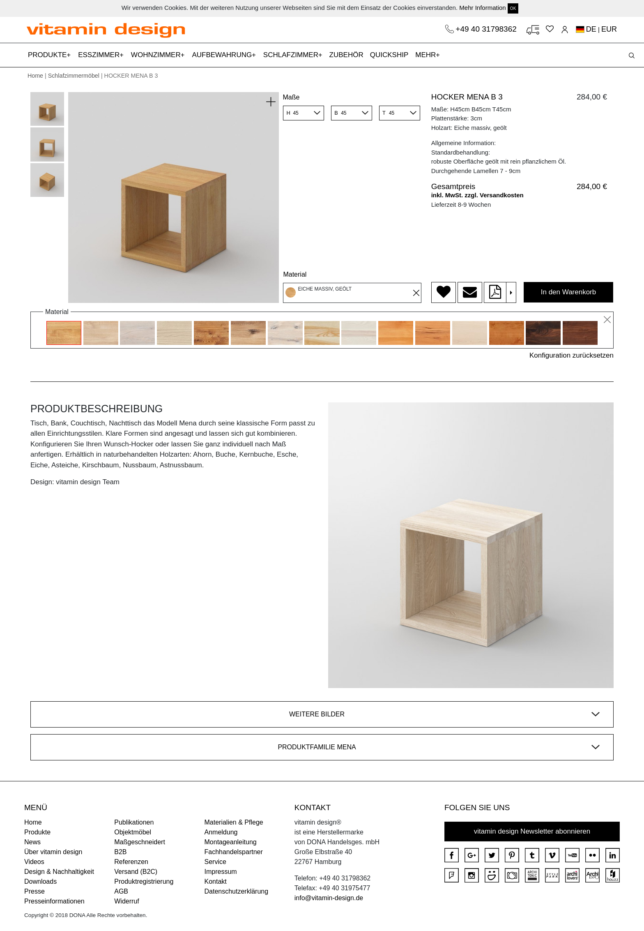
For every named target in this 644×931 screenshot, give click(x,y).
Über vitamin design (53, 851)
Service (215, 861)
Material (294, 274)
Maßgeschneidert (139, 842)
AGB (121, 891)
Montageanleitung (231, 842)
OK (513, 8)
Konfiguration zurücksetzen (571, 355)
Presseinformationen (54, 901)
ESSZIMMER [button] (100, 55)
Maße (291, 97)
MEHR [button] (426, 55)
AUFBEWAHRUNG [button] (223, 55)
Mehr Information (482, 7)
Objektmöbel (132, 832)
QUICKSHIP (391, 54)
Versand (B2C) (135, 871)
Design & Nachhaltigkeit (59, 871)
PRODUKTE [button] (48, 55)
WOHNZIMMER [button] (157, 55)
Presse (34, 891)
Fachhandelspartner (234, 851)
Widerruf (126, 901)
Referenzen (131, 861)
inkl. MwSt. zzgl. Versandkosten (477, 195)
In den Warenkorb (568, 292)
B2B (120, 851)
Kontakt (216, 881)
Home (35, 75)
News (32, 842)
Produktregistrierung (143, 881)
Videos (34, 861)
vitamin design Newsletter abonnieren (532, 831)
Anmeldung (221, 832)
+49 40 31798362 (487, 29)
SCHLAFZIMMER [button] (291, 55)
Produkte (37, 832)
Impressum (221, 871)
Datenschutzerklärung (237, 891)
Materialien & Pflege (234, 822)
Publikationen (134, 822)
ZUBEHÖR (346, 55)
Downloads (40, 881)
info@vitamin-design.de (328, 897)
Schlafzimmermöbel (73, 75)
